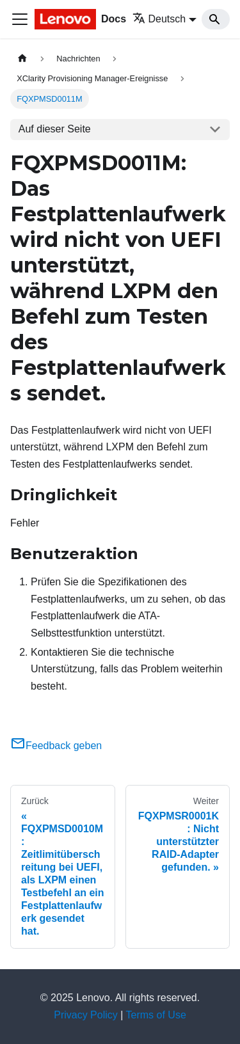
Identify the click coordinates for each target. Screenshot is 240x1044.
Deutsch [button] (159, 18)
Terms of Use (156, 1014)
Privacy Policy (86, 1014)
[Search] (216, 19)
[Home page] (22, 58)
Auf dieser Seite (55, 128)
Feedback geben (56, 745)
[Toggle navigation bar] (19, 19)
